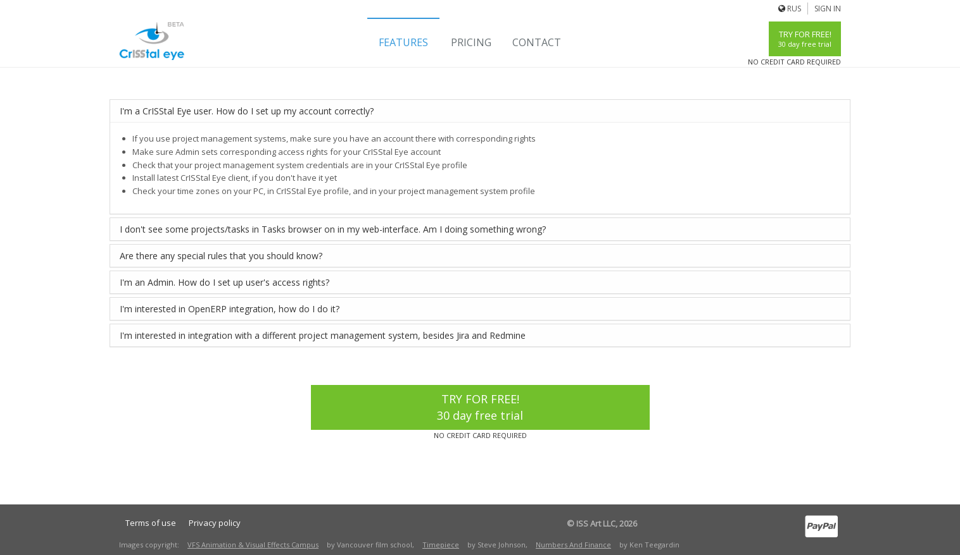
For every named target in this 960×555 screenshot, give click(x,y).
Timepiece (440, 544)
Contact (536, 42)
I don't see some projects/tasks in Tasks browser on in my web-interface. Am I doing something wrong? (333, 229)
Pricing (471, 42)
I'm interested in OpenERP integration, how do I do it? (229, 309)
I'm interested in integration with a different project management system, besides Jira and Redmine (323, 335)
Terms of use (150, 522)
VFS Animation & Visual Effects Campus (253, 544)
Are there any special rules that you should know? (221, 256)
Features (403, 42)
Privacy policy (215, 522)
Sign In (827, 8)
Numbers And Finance (573, 544)
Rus (794, 8)
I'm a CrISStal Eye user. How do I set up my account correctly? (247, 111)
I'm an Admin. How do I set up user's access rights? (224, 282)
